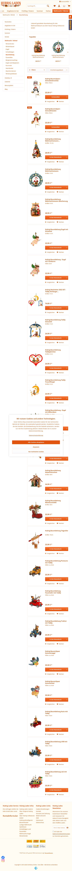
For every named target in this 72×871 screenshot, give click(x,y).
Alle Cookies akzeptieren (36, 442)
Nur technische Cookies (36, 452)
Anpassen (36, 447)
